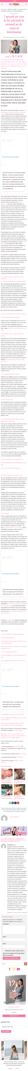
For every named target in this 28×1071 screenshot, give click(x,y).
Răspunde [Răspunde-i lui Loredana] (24, 912)
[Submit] (25, 963)
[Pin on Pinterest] (21, 56)
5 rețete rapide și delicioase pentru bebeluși (12, 714)
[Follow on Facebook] (12, 1)
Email (4, 943)
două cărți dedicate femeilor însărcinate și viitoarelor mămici (14, 112)
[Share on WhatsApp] (13, 56)
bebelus (21, 809)
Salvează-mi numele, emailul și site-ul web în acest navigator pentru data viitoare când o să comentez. (14, 953)
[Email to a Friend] (18, 56)
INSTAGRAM (16, 746)
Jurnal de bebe (10, 620)
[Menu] (2, 4)
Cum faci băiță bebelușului (8, 637)
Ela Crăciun (3, 9)
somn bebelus (17, 811)
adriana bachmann (12, 809)
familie (25, 809)
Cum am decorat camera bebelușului (10, 468)
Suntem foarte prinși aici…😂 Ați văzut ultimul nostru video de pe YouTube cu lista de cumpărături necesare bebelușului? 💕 (13, 704)
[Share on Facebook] (16, 56)
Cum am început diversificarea (9, 652)
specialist (22, 811)
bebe (18, 809)
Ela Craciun (16, 191)
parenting (8, 811)
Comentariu (6, 924)
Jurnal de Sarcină (17, 730)
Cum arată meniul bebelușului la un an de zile (13, 660)
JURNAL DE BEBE (12, 9)
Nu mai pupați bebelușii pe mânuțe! (10, 317)
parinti (12, 811)
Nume (4, 936)
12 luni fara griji (4, 809)
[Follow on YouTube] (15, 1)
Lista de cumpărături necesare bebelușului (12, 459)
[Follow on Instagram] (14, 969)
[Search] (26, 4)
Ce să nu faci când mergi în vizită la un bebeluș (13, 313)
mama (4, 811)
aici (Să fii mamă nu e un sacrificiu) (13, 527)
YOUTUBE (22, 753)
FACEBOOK (19, 757)
